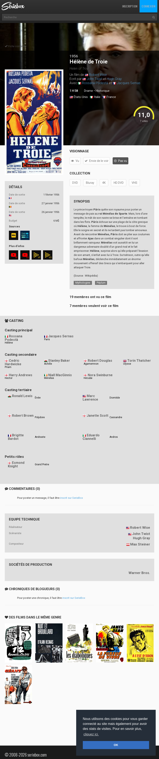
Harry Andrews (20, 375)
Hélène (9, 342)
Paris (47, 339)
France (109, 97)
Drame (88, 91)
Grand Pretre (42, 464)
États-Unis (79, 97)
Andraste (40, 437)
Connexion (148, 6)
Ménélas (49, 378)
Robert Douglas (100, 361)
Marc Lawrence (90, 397)
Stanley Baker (59, 361)
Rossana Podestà (95, 83)
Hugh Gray (114, 79)
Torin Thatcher (139, 361)
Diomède (115, 397)
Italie (95, 97)
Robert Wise (98, 75)
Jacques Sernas (128, 83)
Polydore (40, 417)
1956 (74, 56)
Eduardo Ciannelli (91, 437)
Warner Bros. (139, 573)
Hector (8, 378)
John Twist (94, 79)
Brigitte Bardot (16, 437)
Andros (114, 437)
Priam (8, 367)
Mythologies (82, 282)
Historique (103, 91)
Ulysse (127, 363)
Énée (38, 397)
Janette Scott (97, 416)
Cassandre (116, 417)
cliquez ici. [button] (91, 734)
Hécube (88, 378)
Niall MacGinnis (60, 375)
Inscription (129, 6)
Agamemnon (91, 363)
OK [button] (116, 745)
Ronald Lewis (22, 396)
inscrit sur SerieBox (71, 497)
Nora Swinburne (100, 375)
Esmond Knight (16, 464)
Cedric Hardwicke (13, 362)
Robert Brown (23, 416)
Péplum (101, 282)
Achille (48, 363)
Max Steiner (140, 544)
